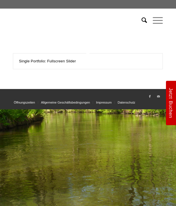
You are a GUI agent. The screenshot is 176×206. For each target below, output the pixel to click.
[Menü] (155, 20)
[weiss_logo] (73, 20)
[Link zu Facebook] (150, 96)
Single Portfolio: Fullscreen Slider (47, 61)
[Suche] (141, 20)
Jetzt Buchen (170, 103)
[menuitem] (141, 20)
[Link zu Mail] (158, 96)
